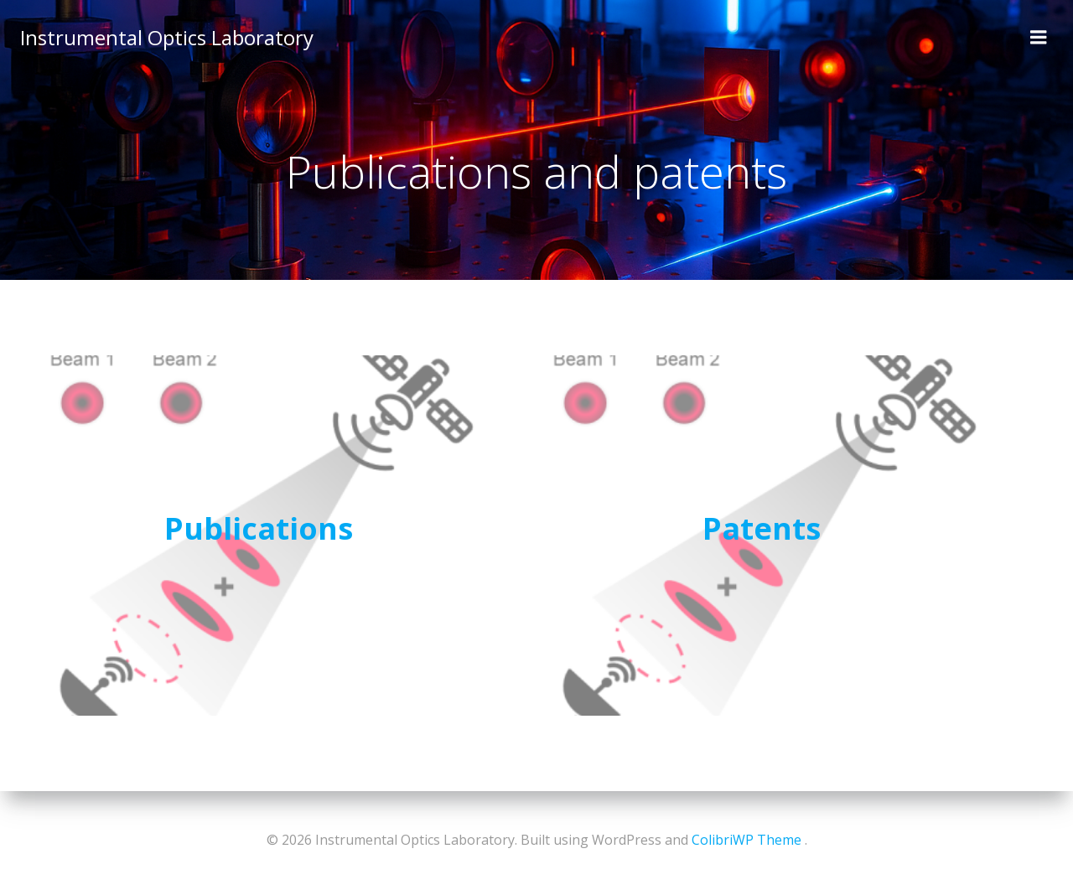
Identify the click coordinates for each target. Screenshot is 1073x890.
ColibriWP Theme (746, 839)
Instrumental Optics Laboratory (167, 37)
